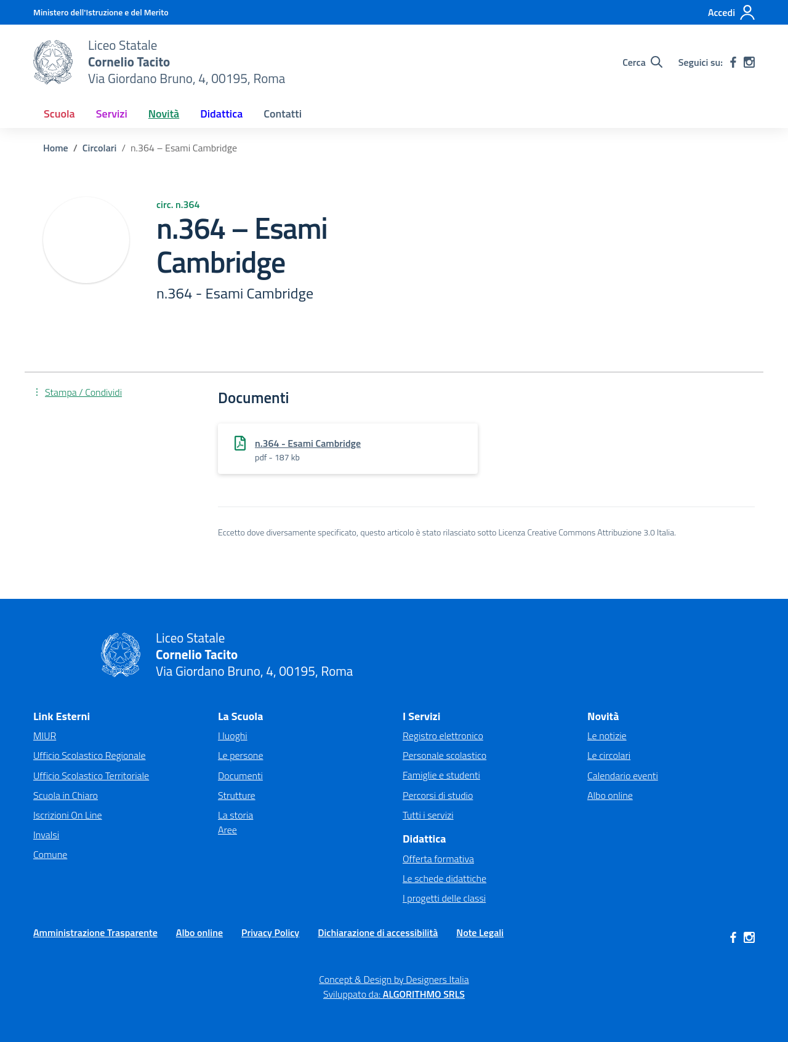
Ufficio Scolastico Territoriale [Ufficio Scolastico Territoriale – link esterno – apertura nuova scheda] (91, 775)
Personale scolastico (444, 755)
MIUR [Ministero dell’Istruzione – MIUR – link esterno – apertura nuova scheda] (44, 735)
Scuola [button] (59, 113)
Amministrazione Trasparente (95, 932)
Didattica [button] (221, 113)
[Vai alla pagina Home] (55, 147)
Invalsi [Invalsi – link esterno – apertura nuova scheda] (46, 834)
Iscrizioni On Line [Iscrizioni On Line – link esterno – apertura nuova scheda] (67, 815)
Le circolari (608, 755)
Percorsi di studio (438, 795)
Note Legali (480, 932)
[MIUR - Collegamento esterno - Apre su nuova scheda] (101, 12)
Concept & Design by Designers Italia (393, 979)
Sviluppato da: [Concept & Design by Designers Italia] (394, 994)
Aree (227, 829)
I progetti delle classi (444, 898)
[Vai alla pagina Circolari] (99, 147)
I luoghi (232, 735)
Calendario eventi (622, 775)
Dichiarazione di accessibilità (378, 932)
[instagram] (749, 62)
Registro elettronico (443, 735)
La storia (235, 815)
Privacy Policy (270, 932)
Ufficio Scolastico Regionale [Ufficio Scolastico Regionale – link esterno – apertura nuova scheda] (89, 755)
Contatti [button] (282, 113)
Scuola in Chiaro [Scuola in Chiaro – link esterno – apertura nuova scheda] (65, 795)
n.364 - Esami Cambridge (308, 443)
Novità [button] (163, 113)
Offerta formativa (438, 858)
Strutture (236, 795)
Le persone (240, 755)
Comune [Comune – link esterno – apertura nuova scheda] (50, 854)
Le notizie (607, 735)
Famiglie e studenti (441, 774)
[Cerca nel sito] (642, 62)
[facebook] (733, 62)
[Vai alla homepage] (53, 62)
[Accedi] (731, 12)
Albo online (610, 795)
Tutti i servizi (428, 815)
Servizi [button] (111, 113)
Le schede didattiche (444, 878)
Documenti (240, 775)
